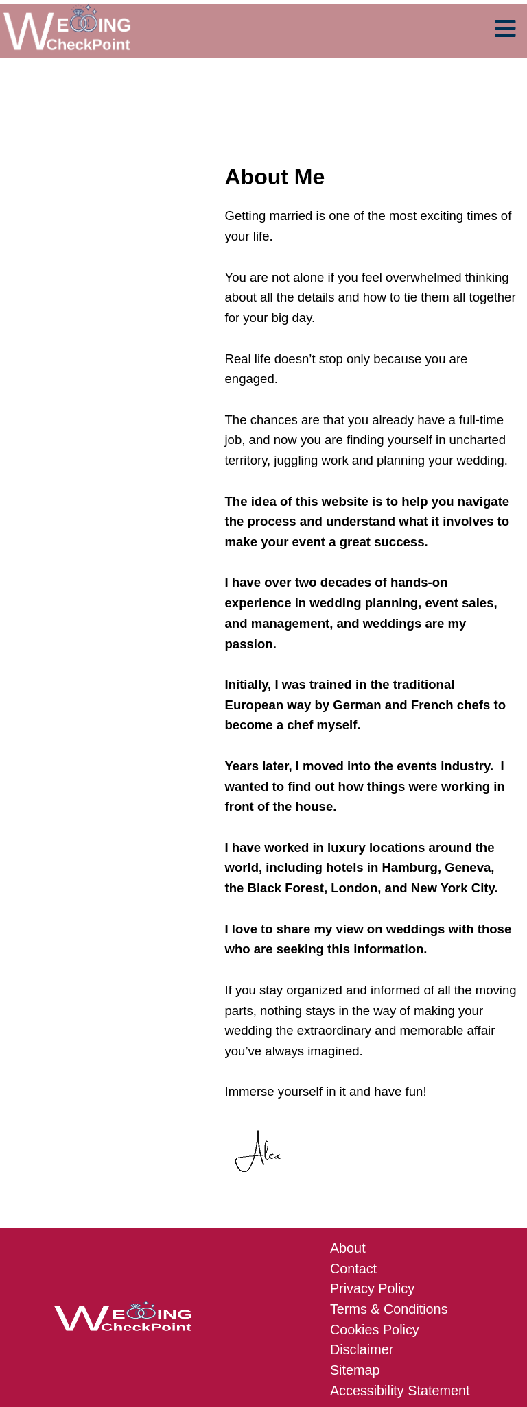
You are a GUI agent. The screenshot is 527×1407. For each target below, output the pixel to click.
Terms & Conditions (387, 1215)
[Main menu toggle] (506, 32)
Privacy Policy (371, 1195)
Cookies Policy (374, 1234)
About (349, 1156)
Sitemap (356, 1274)
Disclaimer (362, 1254)
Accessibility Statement (397, 1293)
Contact (354, 1176)
